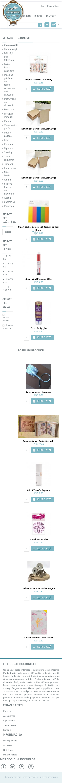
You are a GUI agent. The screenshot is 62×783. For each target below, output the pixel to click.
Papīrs (7, 121)
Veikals (7, 16)
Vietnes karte (9, 725)
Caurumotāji (10, 49)
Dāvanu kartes (10, 754)
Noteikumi (8, 750)
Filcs (6, 140)
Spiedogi (8, 152)
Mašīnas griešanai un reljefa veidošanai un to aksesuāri (9, 85)
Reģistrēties (53, 6)
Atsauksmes (9, 716)
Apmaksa (7, 745)
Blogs (38, 16)
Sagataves (9, 202)
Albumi (7, 179)
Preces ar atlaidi (7, 327)
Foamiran (9, 109)
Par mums (8, 711)
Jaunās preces (5, 318)
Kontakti (51, 16)
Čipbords (8, 148)
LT (22, 6)
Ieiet (43, 6)
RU (12, 6)
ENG (17, 6)
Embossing (10, 168)
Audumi (8, 197)
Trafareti (8, 164)
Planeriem (9, 206)
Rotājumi (8, 144)
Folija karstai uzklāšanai (9, 67)
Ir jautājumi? (9, 720)
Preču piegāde (10, 740)
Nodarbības (23, 16)
